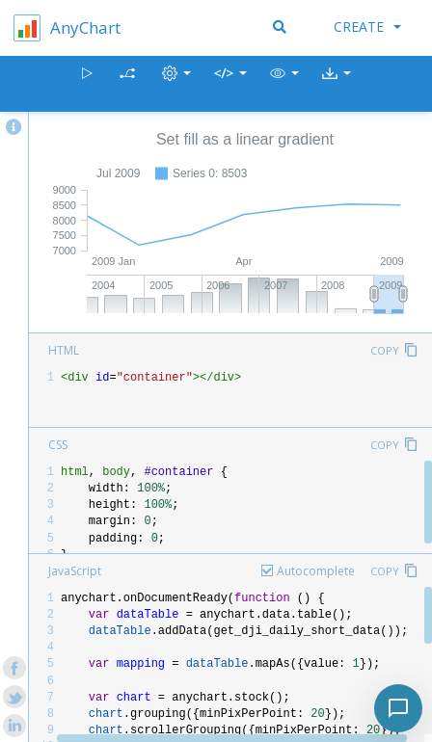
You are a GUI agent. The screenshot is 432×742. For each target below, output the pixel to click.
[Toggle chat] (398, 708)
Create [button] (367, 26)
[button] (284, 84)
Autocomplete (316, 571)
